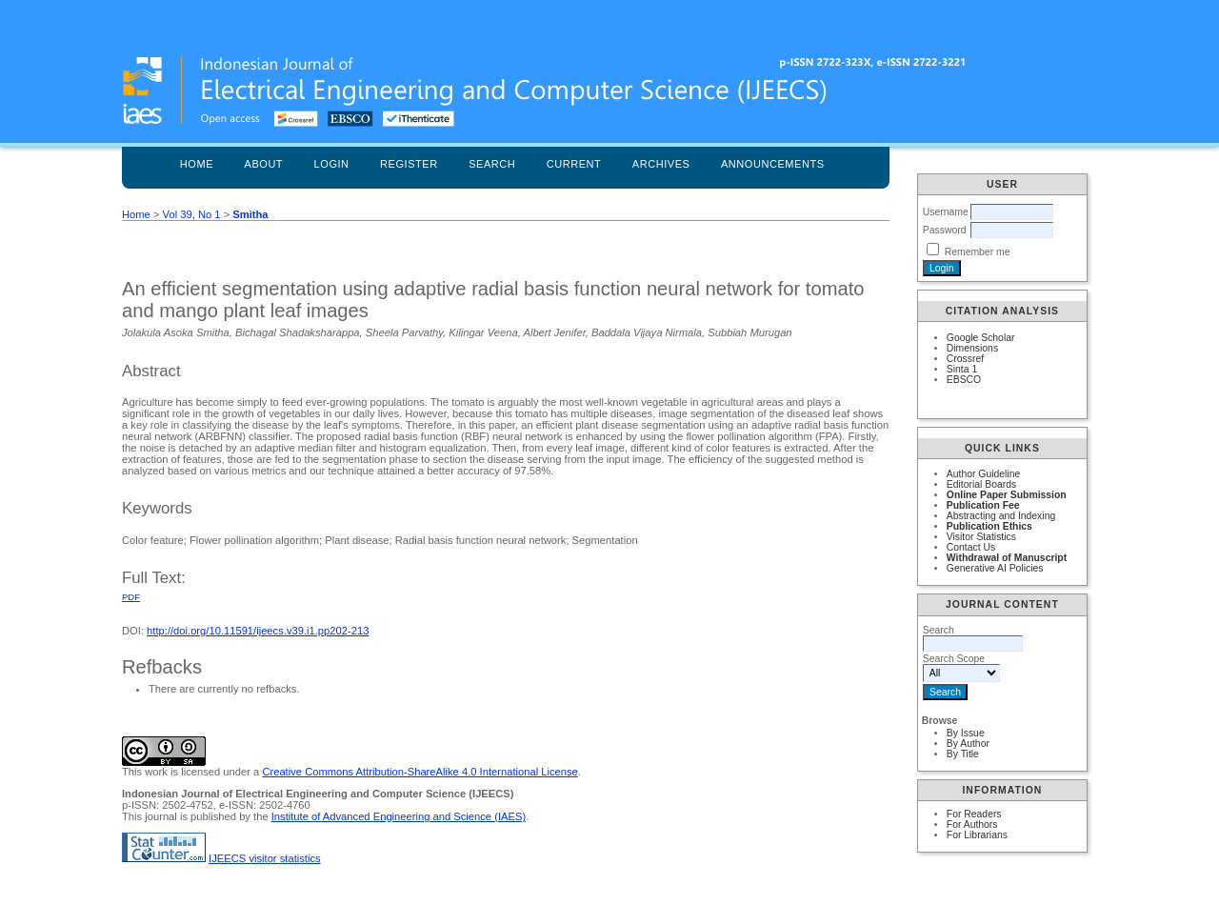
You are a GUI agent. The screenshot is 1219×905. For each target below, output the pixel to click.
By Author (968, 743)
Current (574, 164)
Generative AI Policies (995, 568)
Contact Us (971, 547)
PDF (131, 597)
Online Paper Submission (1007, 495)
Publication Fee (983, 505)
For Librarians (977, 835)
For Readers (974, 814)
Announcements (773, 164)
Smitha (250, 214)
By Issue (966, 733)
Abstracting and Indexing (1001, 516)
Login (332, 164)
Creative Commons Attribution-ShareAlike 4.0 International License (419, 771)
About (264, 164)
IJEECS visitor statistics (265, 858)
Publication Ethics (989, 526)
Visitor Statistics (981, 537)
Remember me (977, 252)
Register (409, 164)
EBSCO (964, 379)
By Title (963, 754)
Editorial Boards (981, 484)
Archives (661, 164)
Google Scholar (981, 337)
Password (945, 230)
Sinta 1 (962, 369)
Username (946, 212)
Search (492, 164)
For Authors (972, 824)
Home (196, 164)
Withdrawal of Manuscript (1007, 558)
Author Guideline (983, 474)
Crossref (965, 358)
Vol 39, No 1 (192, 214)
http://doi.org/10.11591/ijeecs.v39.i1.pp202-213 (258, 630)
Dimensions (972, 348)
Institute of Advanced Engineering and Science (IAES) (398, 816)
